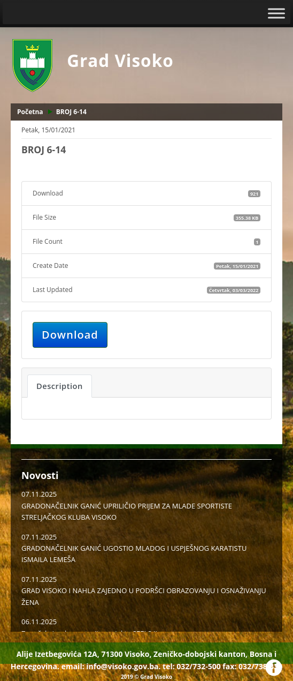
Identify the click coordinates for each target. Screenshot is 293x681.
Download (70, 334)
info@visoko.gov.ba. (123, 666)
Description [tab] (59, 385)
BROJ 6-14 (71, 111)
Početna (30, 111)
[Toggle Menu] (276, 13)
